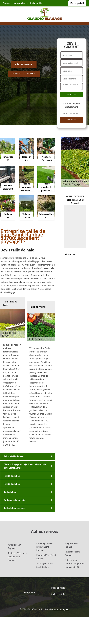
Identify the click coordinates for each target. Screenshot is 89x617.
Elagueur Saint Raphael (71, 545)
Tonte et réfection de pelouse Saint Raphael (17, 556)
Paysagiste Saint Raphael (72, 553)
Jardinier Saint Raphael (14, 546)
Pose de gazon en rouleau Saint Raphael (44, 547)
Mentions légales (61, 609)
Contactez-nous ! (23, 73)
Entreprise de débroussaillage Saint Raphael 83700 (75, 563)
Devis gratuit (77, 3)
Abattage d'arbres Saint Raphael (44, 565)
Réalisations (23, 64)
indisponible (19, 3)
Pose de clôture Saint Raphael (46, 557)
